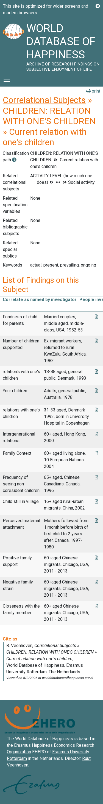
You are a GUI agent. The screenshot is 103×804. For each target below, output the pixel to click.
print (93, 91)
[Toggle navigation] (7, 79)
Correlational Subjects (44, 100)
